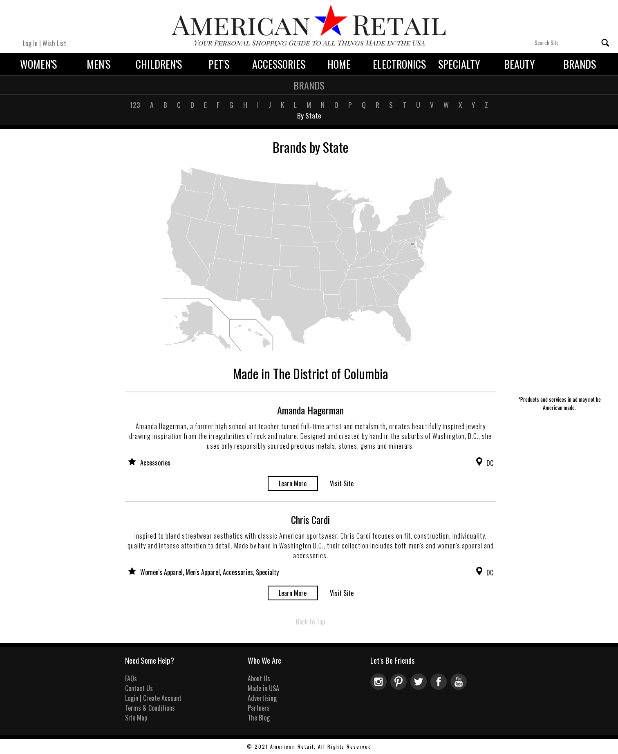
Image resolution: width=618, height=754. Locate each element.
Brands (579, 64)
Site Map (136, 718)
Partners (259, 708)
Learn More (293, 483)
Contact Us (139, 688)
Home (339, 64)
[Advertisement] (559, 270)
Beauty (519, 64)
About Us (259, 678)
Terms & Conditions (150, 708)
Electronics (399, 64)
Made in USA (263, 688)
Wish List (54, 43)
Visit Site (342, 483)
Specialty (459, 64)
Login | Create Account (153, 698)
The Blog (259, 718)
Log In (30, 43)
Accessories (278, 64)
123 (135, 104)
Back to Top (310, 621)
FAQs (131, 678)
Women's (38, 64)
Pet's (218, 64)
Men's (98, 64)
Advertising (262, 698)
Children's (159, 64)
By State (309, 115)
